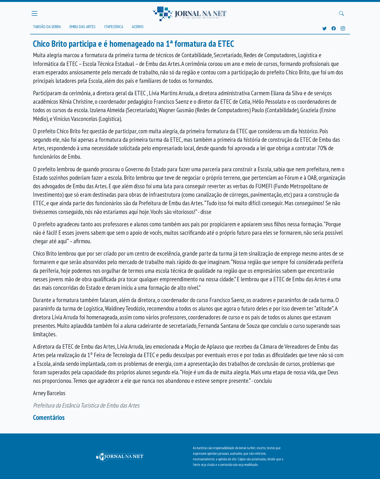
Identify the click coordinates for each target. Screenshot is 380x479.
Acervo (137, 26)
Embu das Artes (82, 26)
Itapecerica (113, 26)
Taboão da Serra (47, 26)
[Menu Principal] (34, 13)
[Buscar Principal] (341, 13)
